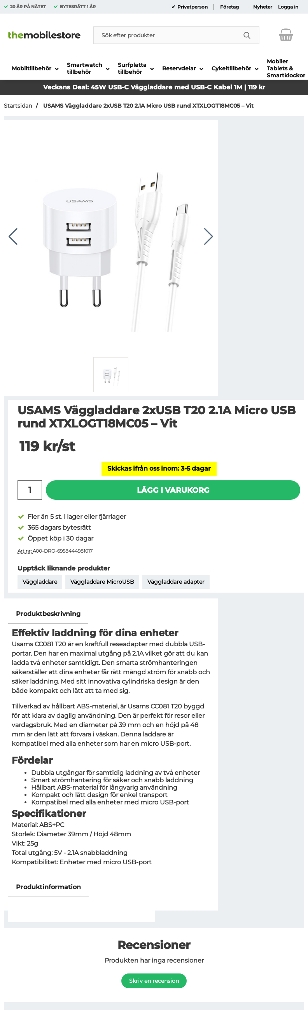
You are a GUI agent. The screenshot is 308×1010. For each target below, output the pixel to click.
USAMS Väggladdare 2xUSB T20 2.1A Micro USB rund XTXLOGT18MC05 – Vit (148, 105)
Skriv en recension (154, 980)
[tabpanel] (111, 740)
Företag (229, 7)
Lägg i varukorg (173, 490)
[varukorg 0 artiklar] (286, 35)
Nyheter (262, 7)
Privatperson (192, 7)
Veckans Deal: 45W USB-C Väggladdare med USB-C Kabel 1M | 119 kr (154, 87)
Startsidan (18, 105)
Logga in (288, 7)
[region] (111, 614)
